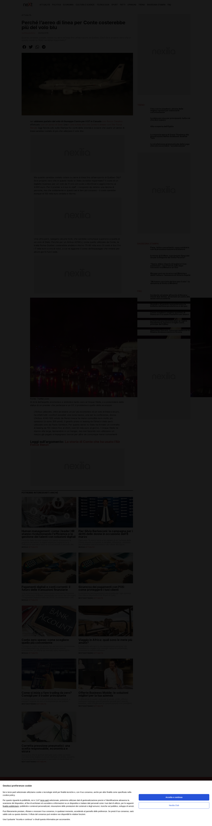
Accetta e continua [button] (174, 797)
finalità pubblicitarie (11, 806)
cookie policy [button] (9, 795)
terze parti (44, 800)
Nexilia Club (174, 805)
